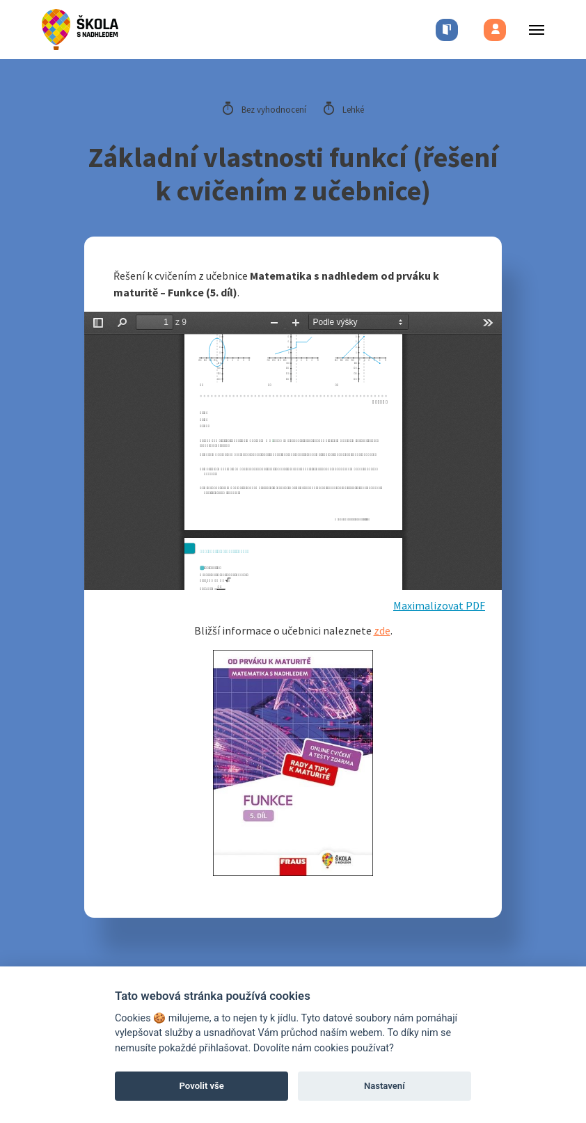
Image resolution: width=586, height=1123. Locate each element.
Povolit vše (202, 1086)
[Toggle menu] (532, 30)
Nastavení (384, 1086)
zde (382, 630)
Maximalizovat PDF (439, 605)
